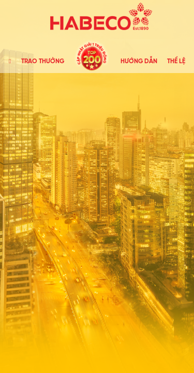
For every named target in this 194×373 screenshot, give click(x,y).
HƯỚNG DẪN (139, 61)
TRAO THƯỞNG (42, 61)
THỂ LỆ (176, 61)
